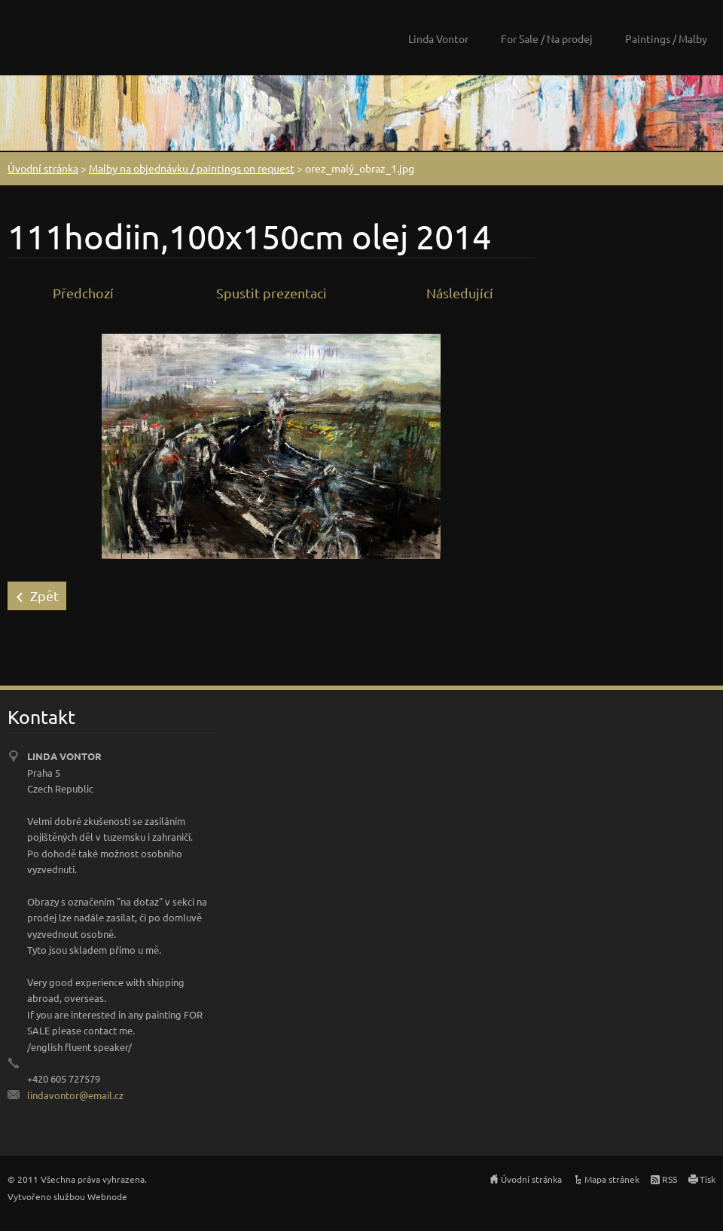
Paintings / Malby (666, 38)
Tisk (707, 1179)
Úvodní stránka (43, 168)
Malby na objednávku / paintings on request (191, 168)
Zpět (44, 595)
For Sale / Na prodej (547, 38)
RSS (669, 1179)
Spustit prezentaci (271, 293)
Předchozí (83, 293)
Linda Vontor (438, 38)
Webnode (107, 1196)
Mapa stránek (611, 1179)
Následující (459, 293)
